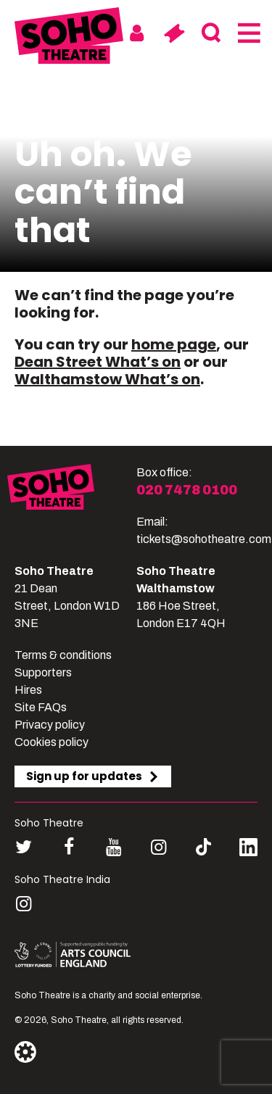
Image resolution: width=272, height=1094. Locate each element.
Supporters (43, 672)
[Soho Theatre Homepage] (69, 38)
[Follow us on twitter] (24, 847)
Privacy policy (50, 724)
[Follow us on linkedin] (248, 850)
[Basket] (174, 33)
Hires (28, 690)
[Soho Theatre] (71, 506)
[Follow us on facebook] (68, 847)
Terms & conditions (63, 655)
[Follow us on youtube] (113, 847)
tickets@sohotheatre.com (203, 539)
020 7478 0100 (186, 490)
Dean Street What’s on (98, 362)
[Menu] (247, 33)
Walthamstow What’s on (107, 379)
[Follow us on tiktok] (203, 847)
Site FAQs (41, 707)
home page (173, 344)
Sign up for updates (93, 776)
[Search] (211, 33)
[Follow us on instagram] (158, 847)
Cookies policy (51, 742)
